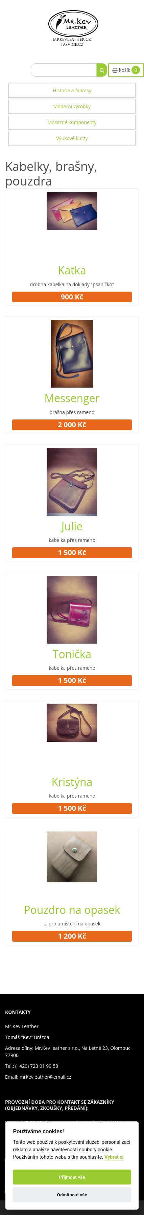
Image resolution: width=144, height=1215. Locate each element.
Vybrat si (114, 1157)
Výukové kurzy (72, 138)
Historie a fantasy (72, 90)
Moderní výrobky (72, 106)
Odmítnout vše (72, 1194)
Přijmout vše (72, 1177)
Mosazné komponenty (72, 122)
